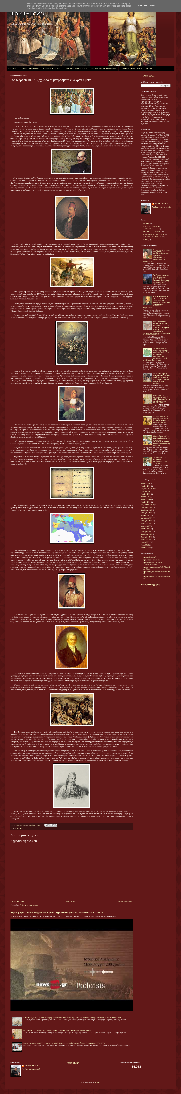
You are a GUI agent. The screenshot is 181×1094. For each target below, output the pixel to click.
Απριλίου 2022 (146, 526)
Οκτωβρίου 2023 (146, 513)
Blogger (97, 1082)
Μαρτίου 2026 (145, 486)
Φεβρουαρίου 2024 (147, 505)
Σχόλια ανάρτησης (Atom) (29, 905)
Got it (152, 6)
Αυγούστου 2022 (146, 523)
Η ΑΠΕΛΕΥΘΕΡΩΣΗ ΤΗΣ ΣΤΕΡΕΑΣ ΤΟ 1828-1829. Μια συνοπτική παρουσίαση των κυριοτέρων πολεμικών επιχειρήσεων (156, 302)
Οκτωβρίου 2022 (146, 521)
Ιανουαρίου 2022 (146, 531)
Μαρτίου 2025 (145, 494)
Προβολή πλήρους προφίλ (161, 207)
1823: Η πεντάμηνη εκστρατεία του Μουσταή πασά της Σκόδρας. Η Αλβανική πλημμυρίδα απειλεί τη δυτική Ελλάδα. (161, 378)
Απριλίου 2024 (146, 499)
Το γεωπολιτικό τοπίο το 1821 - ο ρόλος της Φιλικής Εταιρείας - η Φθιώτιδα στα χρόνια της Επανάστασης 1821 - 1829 (64, 1043)
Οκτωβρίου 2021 (146, 537)
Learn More (142, 6)
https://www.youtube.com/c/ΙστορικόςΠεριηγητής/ (152, 563)
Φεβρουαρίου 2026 (147, 489)
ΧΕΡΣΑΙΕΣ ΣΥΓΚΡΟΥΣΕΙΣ (131, 68)
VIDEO (149, 68)
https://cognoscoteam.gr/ (151, 560)
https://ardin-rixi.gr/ (149, 557)
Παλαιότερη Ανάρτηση (124, 901)
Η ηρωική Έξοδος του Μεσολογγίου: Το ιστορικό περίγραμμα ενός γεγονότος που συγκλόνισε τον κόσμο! (56, 912)
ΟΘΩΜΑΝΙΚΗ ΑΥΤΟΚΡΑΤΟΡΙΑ (104, 68)
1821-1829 (27, 12)
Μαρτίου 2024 (145, 502)
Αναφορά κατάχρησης (150, 585)
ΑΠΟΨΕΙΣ (12, 68)
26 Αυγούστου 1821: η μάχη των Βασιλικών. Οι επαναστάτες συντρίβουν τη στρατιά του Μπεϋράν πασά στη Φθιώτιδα (161, 441)
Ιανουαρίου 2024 (146, 507)
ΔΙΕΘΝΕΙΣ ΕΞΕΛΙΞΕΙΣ (52, 68)
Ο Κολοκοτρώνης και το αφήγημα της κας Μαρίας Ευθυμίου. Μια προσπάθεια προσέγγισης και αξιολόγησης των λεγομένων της (156, 255)
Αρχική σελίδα (70, 901)
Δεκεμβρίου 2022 (147, 518)
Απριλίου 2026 (146, 483)
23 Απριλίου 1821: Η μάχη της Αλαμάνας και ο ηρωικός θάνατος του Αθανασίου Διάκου (161, 419)
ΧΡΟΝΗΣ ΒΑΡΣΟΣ (161, 204)
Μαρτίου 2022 (145, 529)
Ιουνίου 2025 (145, 491)
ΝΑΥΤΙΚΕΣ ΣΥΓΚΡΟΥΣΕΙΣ (76, 68)
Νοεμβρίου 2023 (146, 510)
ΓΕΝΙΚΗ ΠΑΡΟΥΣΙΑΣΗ (30, 68)
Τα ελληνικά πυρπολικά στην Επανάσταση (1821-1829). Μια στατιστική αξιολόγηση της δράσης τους (161, 279)
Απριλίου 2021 (146, 548)
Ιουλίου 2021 (145, 542)
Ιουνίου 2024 (145, 497)
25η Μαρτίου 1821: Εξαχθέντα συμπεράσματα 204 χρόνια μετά (160, 460)
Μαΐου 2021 (145, 545)
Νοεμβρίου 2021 (146, 534)
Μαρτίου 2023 (145, 515)
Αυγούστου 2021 (146, 540)
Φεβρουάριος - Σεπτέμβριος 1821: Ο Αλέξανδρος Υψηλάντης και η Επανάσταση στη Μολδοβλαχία (57, 1030)
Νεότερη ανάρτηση (17, 901)
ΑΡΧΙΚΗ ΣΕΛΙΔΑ (148, 76)
